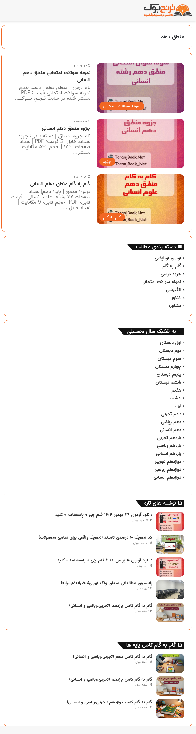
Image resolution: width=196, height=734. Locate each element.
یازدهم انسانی (168, 453)
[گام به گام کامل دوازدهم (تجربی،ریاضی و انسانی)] (170, 708)
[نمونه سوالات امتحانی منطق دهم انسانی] (140, 87)
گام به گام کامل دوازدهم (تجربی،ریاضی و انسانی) (109, 702)
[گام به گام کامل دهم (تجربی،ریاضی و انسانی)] (170, 663)
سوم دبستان (169, 358)
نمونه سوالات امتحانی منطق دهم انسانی (56, 76)
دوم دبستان (170, 350)
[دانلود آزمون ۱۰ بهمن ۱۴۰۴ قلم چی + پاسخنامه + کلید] (170, 567)
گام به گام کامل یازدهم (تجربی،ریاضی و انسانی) (110, 605)
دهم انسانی (170, 429)
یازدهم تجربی (169, 437)
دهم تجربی (171, 414)
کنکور (176, 297)
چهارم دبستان (168, 366)
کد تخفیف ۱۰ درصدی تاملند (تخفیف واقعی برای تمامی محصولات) (95, 537)
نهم (178, 406)
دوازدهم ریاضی (167, 469)
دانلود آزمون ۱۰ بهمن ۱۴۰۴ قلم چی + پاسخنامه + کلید (104, 560)
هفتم (176, 390)
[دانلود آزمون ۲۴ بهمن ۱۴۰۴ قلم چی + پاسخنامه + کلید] (170, 521)
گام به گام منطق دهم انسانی (60, 184)
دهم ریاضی (171, 422)
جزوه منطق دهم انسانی (66, 128)
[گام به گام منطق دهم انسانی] (140, 199)
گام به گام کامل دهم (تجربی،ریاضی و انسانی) (112, 656)
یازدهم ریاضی (169, 445)
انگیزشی (173, 289)
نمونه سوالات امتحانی (161, 281)
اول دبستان (170, 342)
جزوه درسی (171, 274)
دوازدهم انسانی (167, 477)
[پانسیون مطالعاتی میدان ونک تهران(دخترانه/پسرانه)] (170, 589)
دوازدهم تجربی (168, 461)
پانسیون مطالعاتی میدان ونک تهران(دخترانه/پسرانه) (106, 583)
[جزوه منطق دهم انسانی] (140, 143)
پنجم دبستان (169, 374)
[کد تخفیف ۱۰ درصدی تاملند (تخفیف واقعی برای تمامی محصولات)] (170, 544)
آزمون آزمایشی (168, 258)
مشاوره (174, 305)
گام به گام (171, 266)
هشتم (175, 398)
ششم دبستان (168, 382)
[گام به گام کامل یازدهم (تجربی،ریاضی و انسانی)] (170, 612)
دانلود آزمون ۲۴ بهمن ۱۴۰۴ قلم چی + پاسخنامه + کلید (103, 514)
